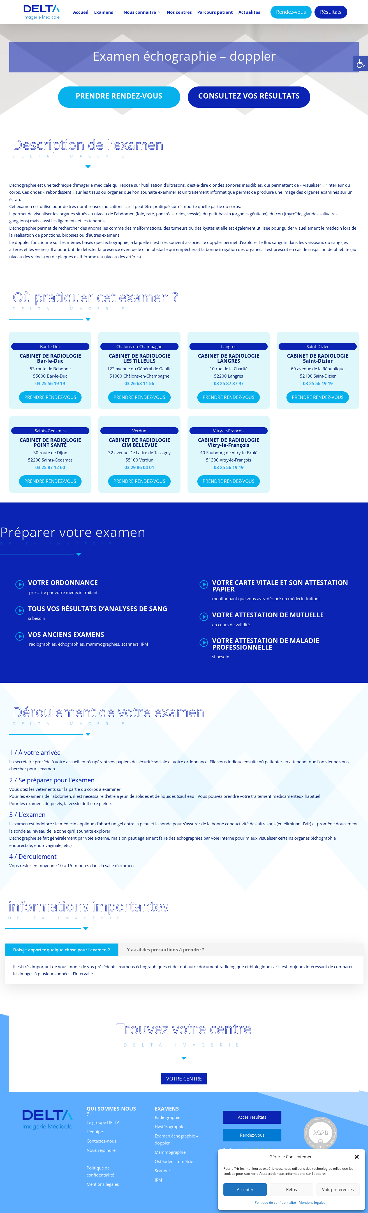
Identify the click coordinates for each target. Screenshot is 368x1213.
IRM (158, 1180)
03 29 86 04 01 (139, 467)
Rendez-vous (291, 11)
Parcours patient (215, 12)
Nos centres (179, 12)
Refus (291, 1189)
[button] (360, 63)
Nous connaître (142, 12)
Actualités (249, 12)
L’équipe (95, 1131)
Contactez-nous (101, 1141)
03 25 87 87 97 (229, 383)
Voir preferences (338, 1189)
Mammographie (170, 1152)
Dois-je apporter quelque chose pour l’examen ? (61, 949)
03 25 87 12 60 (50, 467)
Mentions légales (312, 1202)
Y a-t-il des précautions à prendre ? (165, 950)
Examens (106, 12)
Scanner (162, 1170)
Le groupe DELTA (103, 1122)
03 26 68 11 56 (139, 383)
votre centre (184, 1078)
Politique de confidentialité (275, 1202)
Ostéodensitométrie (174, 1161)
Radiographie (167, 1117)
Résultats (331, 11)
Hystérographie (169, 1126)
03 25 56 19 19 (50, 383)
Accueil (81, 12)
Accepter (245, 1189)
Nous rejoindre (101, 1150)
